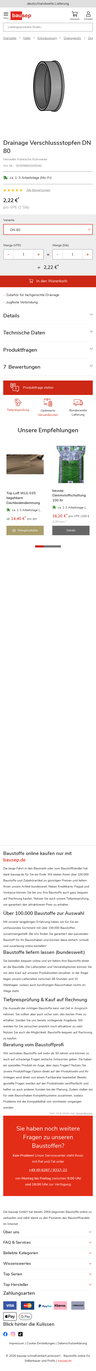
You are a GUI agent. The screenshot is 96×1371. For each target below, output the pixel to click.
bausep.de (64, 1361)
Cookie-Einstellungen (41, 1343)
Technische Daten (24, 332)
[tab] (48, 315)
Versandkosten (48, 415)
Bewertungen (21, 367)
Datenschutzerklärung (72, 1343)
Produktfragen (20, 349)
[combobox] (48, 27)
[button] (39, 546)
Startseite (9, 38)
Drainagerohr (72, 38)
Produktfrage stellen (38, 387)
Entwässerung (47, 38)
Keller (27, 38)
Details (11, 315)
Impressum (16, 1343)
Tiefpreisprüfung (18, 410)
